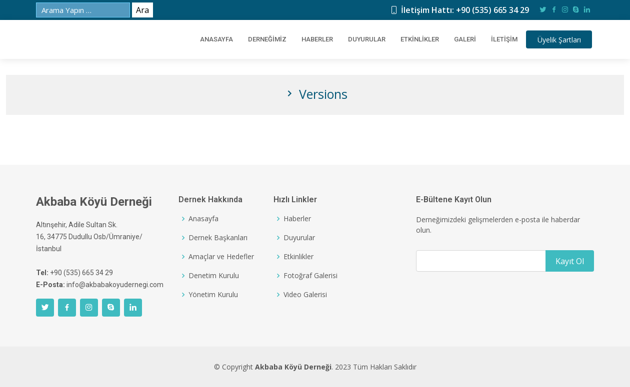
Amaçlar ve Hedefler (221, 256)
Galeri (461, 39)
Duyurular (362, 39)
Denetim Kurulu (213, 275)
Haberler (312, 39)
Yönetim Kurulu (213, 294)
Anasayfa (203, 218)
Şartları (560, 39)
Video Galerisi (305, 294)
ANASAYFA (212, 39)
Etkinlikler (415, 39)
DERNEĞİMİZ (263, 39)
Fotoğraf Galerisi (311, 275)
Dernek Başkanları (218, 237)
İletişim (499, 39)
